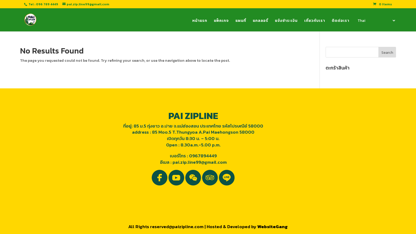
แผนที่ (240, 21)
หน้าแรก (199, 21)
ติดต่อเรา (340, 21)
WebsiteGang (272, 226)
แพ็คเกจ (221, 21)
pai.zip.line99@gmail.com (200, 162)
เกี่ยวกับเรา (314, 21)
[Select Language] (376, 20)
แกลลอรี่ (260, 21)
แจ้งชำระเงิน (286, 21)
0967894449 (203, 155)
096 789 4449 (47, 4)
